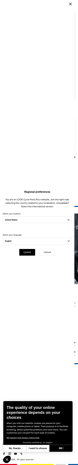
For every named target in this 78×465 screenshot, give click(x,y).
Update (29, 263)
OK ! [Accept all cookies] (61, 448)
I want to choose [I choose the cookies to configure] (38, 448)
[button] (7, 459)
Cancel (49, 263)
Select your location (12, 224)
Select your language (12, 246)
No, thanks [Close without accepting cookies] (14, 448)
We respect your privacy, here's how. (22, 438)
